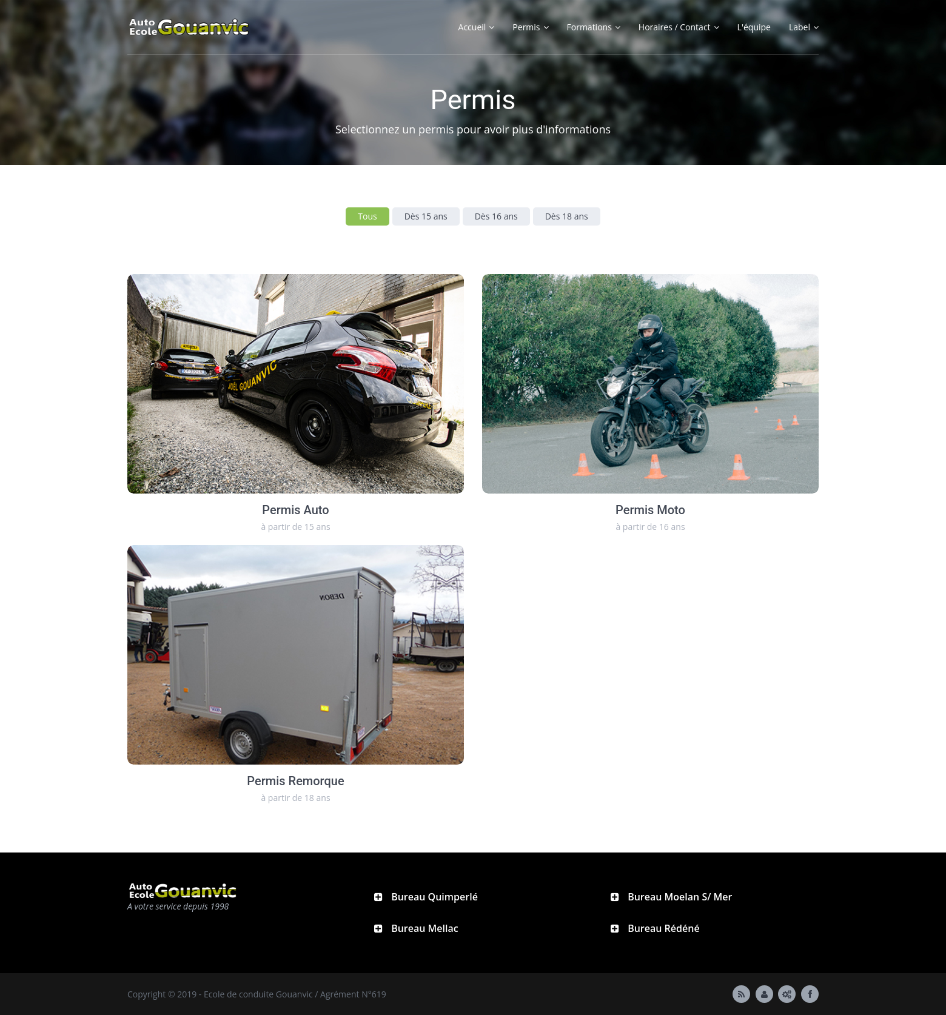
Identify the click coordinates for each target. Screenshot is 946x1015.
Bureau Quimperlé (433, 896)
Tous (367, 216)
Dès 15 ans (426, 216)
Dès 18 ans (566, 216)
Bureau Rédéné (662, 928)
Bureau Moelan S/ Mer (678, 896)
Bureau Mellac (423, 928)
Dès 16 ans (496, 216)
